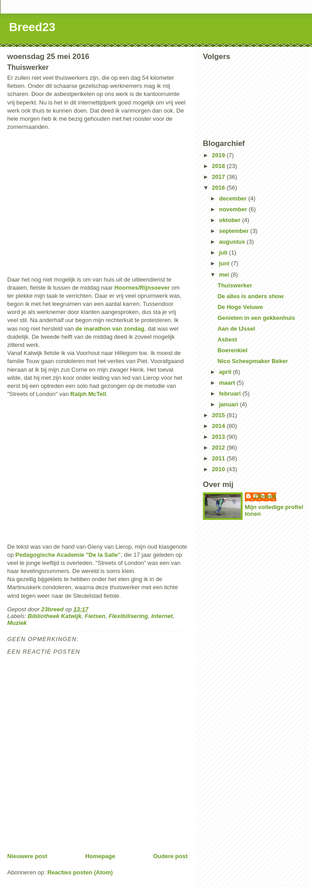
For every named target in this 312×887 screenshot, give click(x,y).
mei (225, 274)
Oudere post (170, 856)
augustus (233, 241)
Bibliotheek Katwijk (55, 616)
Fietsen (95, 616)
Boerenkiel (232, 350)
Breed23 (32, 27)
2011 (219, 458)
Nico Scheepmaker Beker (252, 361)
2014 (219, 426)
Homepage (100, 856)
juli (224, 252)
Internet (162, 616)
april (226, 371)
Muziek (17, 622)
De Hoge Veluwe (239, 307)
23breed (265, 496)
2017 (219, 176)
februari (231, 393)
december (233, 198)
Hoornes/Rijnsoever (142, 287)
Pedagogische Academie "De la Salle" (68, 554)
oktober (230, 220)
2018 (219, 166)
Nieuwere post (27, 856)
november (234, 209)
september (234, 230)
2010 (219, 469)
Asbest (227, 339)
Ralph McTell (88, 394)
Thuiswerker (234, 285)
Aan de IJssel (236, 328)
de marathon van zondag (109, 328)
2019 (219, 155)
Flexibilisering (128, 616)
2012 (219, 447)
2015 (219, 415)
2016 (219, 187)
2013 (219, 436)
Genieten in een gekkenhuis (256, 317)
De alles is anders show (250, 296)
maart (228, 382)
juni (225, 263)
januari (229, 404)
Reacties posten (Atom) (80, 872)
